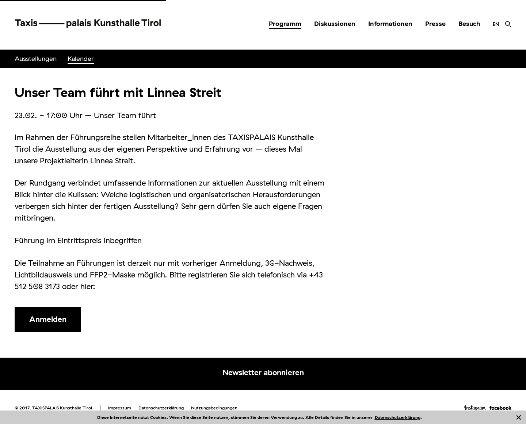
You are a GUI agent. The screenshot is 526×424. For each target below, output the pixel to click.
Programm (285, 23)
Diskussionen (334, 23)
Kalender (81, 58)
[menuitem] (285, 23)
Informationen (390, 23)
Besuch (469, 23)
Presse (435, 23)
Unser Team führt (125, 115)
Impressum (119, 408)
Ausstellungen (36, 58)
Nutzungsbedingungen (214, 408)
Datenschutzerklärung (397, 417)
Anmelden (47, 319)
